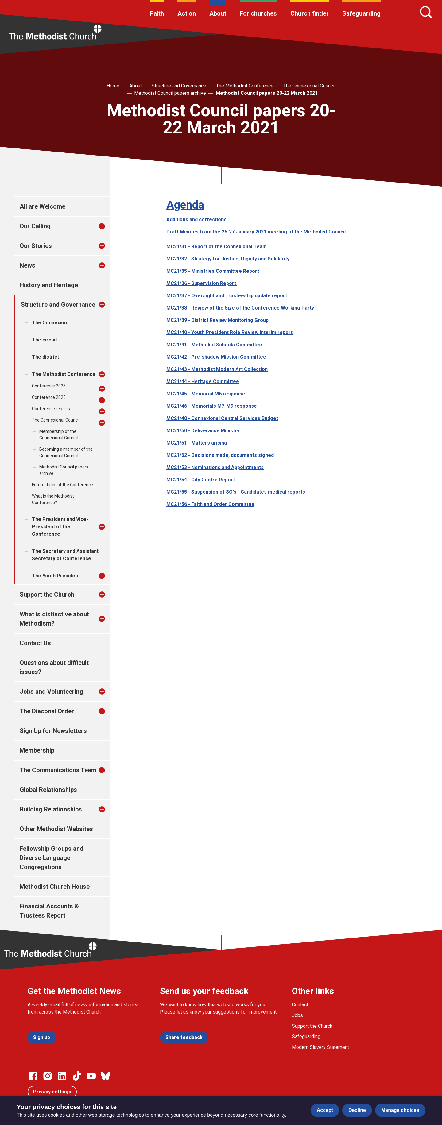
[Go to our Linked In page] (62, 1075)
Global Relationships (48, 789)
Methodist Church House (55, 886)
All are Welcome (42, 206)
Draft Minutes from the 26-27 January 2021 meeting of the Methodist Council (256, 232)
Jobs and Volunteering (51, 691)
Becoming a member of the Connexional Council (66, 452)
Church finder (309, 13)
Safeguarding (361, 13)
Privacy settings (52, 1092)
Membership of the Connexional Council (58, 434)
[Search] (426, 12)
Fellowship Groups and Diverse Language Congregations (51, 858)
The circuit (44, 340)
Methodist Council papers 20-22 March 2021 (267, 93)
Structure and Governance (179, 86)
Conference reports (51, 408)
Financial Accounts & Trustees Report (49, 911)
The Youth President (56, 576)
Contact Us (35, 643)
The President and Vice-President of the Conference (60, 526)
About (217, 13)
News (27, 265)
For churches (258, 13)
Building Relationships (51, 809)
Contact (300, 1004)
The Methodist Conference (244, 86)
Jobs (297, 1015)
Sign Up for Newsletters (53, 730)
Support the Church (47, 594)
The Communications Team (58, 770)
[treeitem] (108, 226)
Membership (37, 750)
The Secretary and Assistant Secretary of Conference (65, 554)
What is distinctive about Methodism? (54, 619)
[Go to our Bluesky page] (105, 1075)
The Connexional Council (309, 86)
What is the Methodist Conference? (53, 499)
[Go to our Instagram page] (47, 1075)
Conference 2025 (49, 397)
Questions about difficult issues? (54, 667)
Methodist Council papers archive (170, 93)
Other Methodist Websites (56, 829)
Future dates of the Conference (62, 484)
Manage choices (400, 1110)
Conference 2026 (49, 385)
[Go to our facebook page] (33, 1075)
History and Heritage (49, 285)
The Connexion (49, 323)
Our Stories (36, 245)
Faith (157, 13)
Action (186, 13)
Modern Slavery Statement (320, 1047)
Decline (357, 1110)
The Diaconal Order (47, 711)
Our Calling (35, 226)
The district (45, 357)
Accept (325, 1110)
